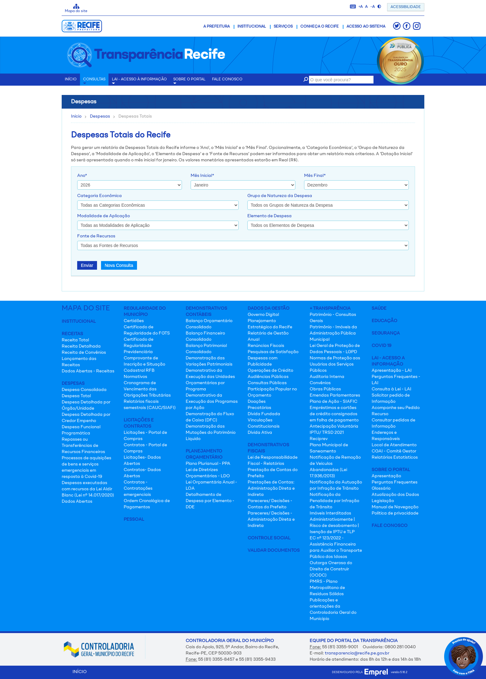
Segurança (386, 333)
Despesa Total (76, 396)
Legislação (383, 501)
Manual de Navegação (395, 507)
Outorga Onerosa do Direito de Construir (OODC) (331, 569)
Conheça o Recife (319, 27)
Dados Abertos (77, 501)
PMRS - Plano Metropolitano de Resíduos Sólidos (327, 587)
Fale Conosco (390, 526)
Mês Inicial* (202, 175)
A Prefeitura (216, 27)
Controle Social (269, 538)
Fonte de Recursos (96, 236)
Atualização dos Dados (395, 494)
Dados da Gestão (268, 308)
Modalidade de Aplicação (103, 216)
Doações (257, 401)
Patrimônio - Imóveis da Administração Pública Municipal (333, 333)
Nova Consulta (119, 265)
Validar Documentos (274, 550)
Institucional (251, 27)
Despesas (100, 116)
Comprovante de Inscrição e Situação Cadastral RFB (144, 364)
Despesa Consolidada (84, 390)
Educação (384, 321)
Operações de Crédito (270, 370)
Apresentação (386, 476)
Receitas (72, 334)
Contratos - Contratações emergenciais (138, 488)
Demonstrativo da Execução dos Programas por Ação (212, 401)
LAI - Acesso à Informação (139, 82)
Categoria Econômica (99, 196)
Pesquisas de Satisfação (273, 352)
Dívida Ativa (260, 432)
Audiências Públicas (268, 377)
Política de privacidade (395, 513)
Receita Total (75, 340)
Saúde (379, 308)
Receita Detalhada (81, 346)
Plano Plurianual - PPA (208, 463)
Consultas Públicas (267, 383)
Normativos (135, 377)
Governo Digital (263, 315)
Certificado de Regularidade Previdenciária (138, 345)
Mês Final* (315, 175)
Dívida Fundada (264, 414)
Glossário (381, 488)
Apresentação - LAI (392, 370)
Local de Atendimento (394, 445)
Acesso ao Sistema (366, 27)
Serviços (283, 27)
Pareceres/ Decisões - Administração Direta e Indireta (271, 519)
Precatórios (259, 408)
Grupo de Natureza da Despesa (279, 196)
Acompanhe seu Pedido (396, 408)
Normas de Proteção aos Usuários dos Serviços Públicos (335, 364)
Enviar (87, 265)
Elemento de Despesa (269, 216)
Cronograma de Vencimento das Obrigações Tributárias (147, 389)
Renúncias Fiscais (266, 346)
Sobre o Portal (189, 82)
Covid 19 (381, 346)
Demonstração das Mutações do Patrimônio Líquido (211, 432)
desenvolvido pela (360, 672)
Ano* (82, 175)
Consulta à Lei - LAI (391, 389)
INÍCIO (71, 79)
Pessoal (134, 519)
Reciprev (319, 439)
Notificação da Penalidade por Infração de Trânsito (334, 500)
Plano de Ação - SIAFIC (333, 401)
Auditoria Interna (327, 377)
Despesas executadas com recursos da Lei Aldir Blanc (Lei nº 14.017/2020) (88, 489)
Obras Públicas (325, 389)
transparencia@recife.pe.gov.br (357, 653)
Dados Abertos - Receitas (88, 371)
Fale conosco (227, 79)
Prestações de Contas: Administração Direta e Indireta (271, 488)
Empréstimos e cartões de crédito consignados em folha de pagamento (334, 414)
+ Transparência (330, 308)
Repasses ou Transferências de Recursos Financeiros (83, 445)
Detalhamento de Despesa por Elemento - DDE (210, 500)
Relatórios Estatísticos (395, 457)
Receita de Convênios (84, 352)
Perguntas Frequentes (395, 482)
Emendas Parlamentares (335, 395)
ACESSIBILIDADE (406, 7)
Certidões (134, 321)
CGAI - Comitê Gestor (394, 451)
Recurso (380, 414)
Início (76, 116)
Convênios (320, 383)
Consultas (94, 82)
